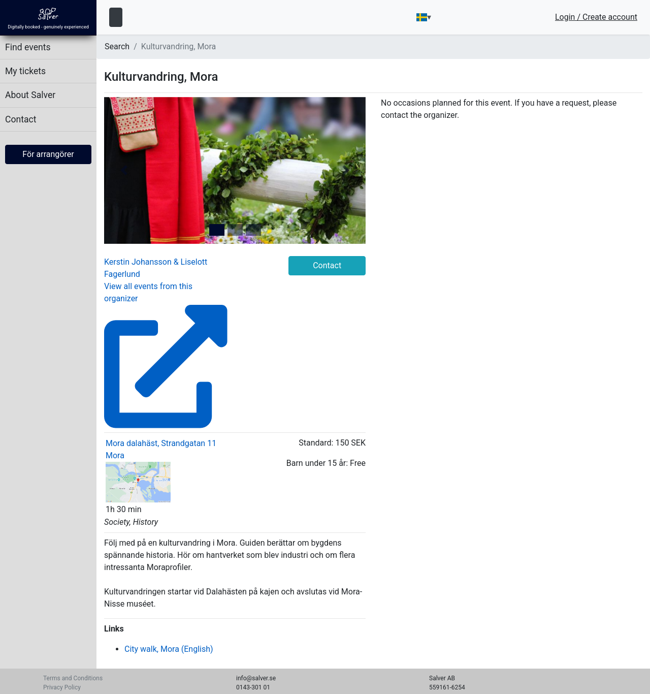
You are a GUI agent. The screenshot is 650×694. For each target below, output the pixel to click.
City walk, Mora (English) (168, 649)
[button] (123, 170)
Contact (21, 119)
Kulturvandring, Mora (178, 46)
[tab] (216, 230)
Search (117, 46)
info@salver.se (256, 678)
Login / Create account (596, 17)
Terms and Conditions (73, 678)
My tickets (25, 71)
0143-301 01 (253, 687)
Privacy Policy (62, 687)
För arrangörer (48, 154)
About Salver (30, 95)
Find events (28, 47)
